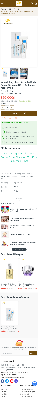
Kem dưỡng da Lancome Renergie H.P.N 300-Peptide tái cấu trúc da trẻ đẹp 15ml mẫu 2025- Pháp (28, 285)
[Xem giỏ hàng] (36, 3)
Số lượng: (4, 103)
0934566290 (13, 375)
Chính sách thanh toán (27, 389)
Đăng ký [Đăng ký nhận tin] (33, 353)
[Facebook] (2, 381)
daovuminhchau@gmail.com (14, 377)
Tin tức (3, 396)
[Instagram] (16, 381)
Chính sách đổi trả (25, 394)
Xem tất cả (19, 249)
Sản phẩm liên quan (12, 254)
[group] (19, 42)
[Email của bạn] (19, 353)
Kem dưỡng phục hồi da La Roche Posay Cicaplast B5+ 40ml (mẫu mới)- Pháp (10, 328)
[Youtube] (11, 381)
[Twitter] (7, 381)
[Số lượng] (7, 107)
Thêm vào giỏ (19, 113)
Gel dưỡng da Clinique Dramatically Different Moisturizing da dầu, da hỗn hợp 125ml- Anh (8, 285)
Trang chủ (4, 389)
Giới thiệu (4, 391)
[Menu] (2, 3)
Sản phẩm (4, 394)
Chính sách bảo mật (26, 396)
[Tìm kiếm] (32, 3)
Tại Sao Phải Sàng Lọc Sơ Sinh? (20, 234)
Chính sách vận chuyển (27, 391)
